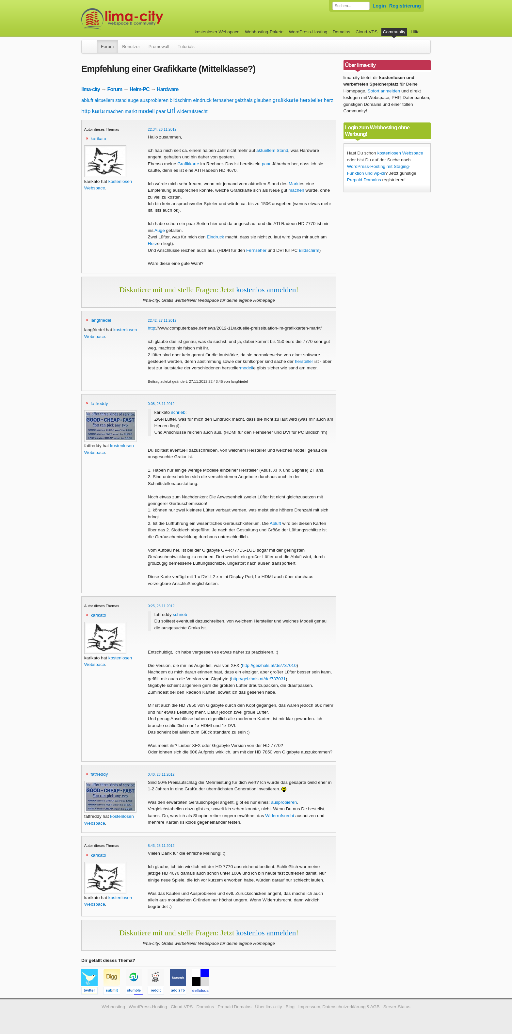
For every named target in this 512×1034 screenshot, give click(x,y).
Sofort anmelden (384, 91)
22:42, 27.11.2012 (162, 320)
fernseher (223, 100)
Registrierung (405, 5)
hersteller (311, 100)
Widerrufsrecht (279, 815)
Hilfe (415, 31)
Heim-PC (140, 89)
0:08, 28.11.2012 (161, 404)
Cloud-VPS (366, 31)
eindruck (202, 100)
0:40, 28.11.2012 (161, 774)
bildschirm (181, 100)
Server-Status (396, 1006)
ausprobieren (154, 100)
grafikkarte (285, 100)
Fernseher (256, 250)
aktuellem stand (110, 100)
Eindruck (215, 236)
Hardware (167, 89)
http (85, 111)
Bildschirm (309, 250)
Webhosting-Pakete (264, 31)
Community (394, 31)
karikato (98, 138)
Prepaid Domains (364, 179)
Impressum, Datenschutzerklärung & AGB (338, 1006)
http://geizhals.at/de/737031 (258, 678)
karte (98, 111)
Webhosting (113, 1006)
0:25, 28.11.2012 (161, 606)
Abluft (275, 523)
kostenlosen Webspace (400, 153)
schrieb (178, 412)
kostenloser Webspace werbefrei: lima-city (146, 18)
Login (379, 5)
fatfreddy (99, 403)
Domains (341, 31)
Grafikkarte (188, 163)
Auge (159, 230)
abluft (87, 100)
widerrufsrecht (192, 111)
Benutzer (131, 46)
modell (146, 111)
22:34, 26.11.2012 (162, 129)
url (171, 110)
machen (114, 111)
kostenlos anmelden (266, 289)
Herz (152, 243)
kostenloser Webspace (217, 31)
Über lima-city (268, 1006)
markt (131, 111)
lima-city (90, 89)
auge (133, 100)
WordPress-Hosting (308, 31)
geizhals (244, 100)
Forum (107, 46)
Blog (290, 1006)
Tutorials (186, 46)
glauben (262, 100)
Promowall (159, 46)
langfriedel (101, 320)
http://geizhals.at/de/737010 (269, 665)
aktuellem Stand (272, 150)
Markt (294, 183)
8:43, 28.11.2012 (161, 846)
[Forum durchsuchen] (351, 6)
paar (161, 111)
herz (328, 100)
